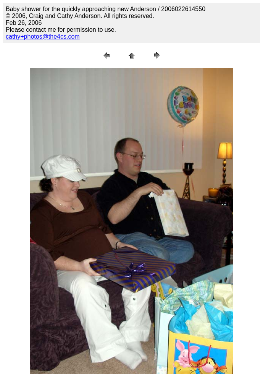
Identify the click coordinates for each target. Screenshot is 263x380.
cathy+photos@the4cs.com (43, 36)
